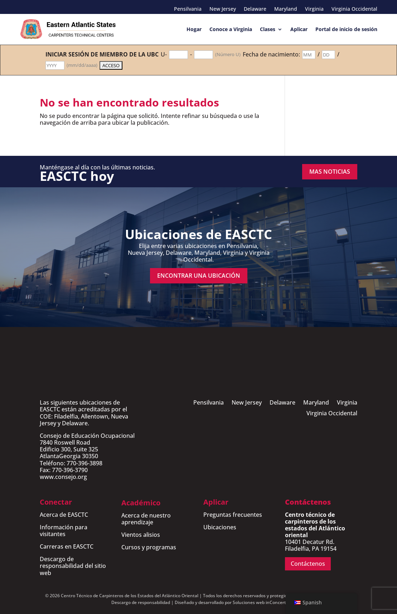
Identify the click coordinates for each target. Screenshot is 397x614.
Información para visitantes (63, 530)
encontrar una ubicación (198, 275)
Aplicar (299, 29)
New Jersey (222, 9)
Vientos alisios (140, 535)
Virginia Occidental (354, 9)
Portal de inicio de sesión (346, 29)
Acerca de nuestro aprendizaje (146, 518)
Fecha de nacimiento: (271, 54)
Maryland (285, 9)
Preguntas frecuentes (232, 515)
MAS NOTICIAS (329, 171)
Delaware (255, 9)
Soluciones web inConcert (259, 602)
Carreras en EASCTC (66, 546)
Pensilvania (188, 9)
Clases (267, 29)
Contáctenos (308, 564)
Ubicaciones (219, 527)
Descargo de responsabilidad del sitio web (73, 565)
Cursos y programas (148, 547)
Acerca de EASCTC (64, 515)
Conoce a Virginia (230, 29)
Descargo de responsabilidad (140, 602)
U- (164, 54)
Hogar (194, 29)
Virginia (314, 9)
